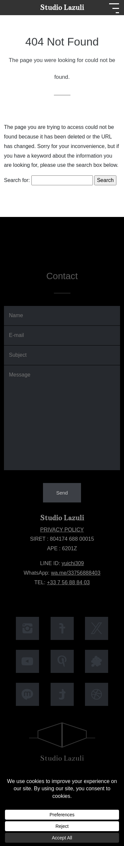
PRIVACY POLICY (62, 529)
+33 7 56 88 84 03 (68, 582)
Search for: (17, 180)
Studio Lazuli (62, 7)
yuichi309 (73, 563)
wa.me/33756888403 (75, 573)
